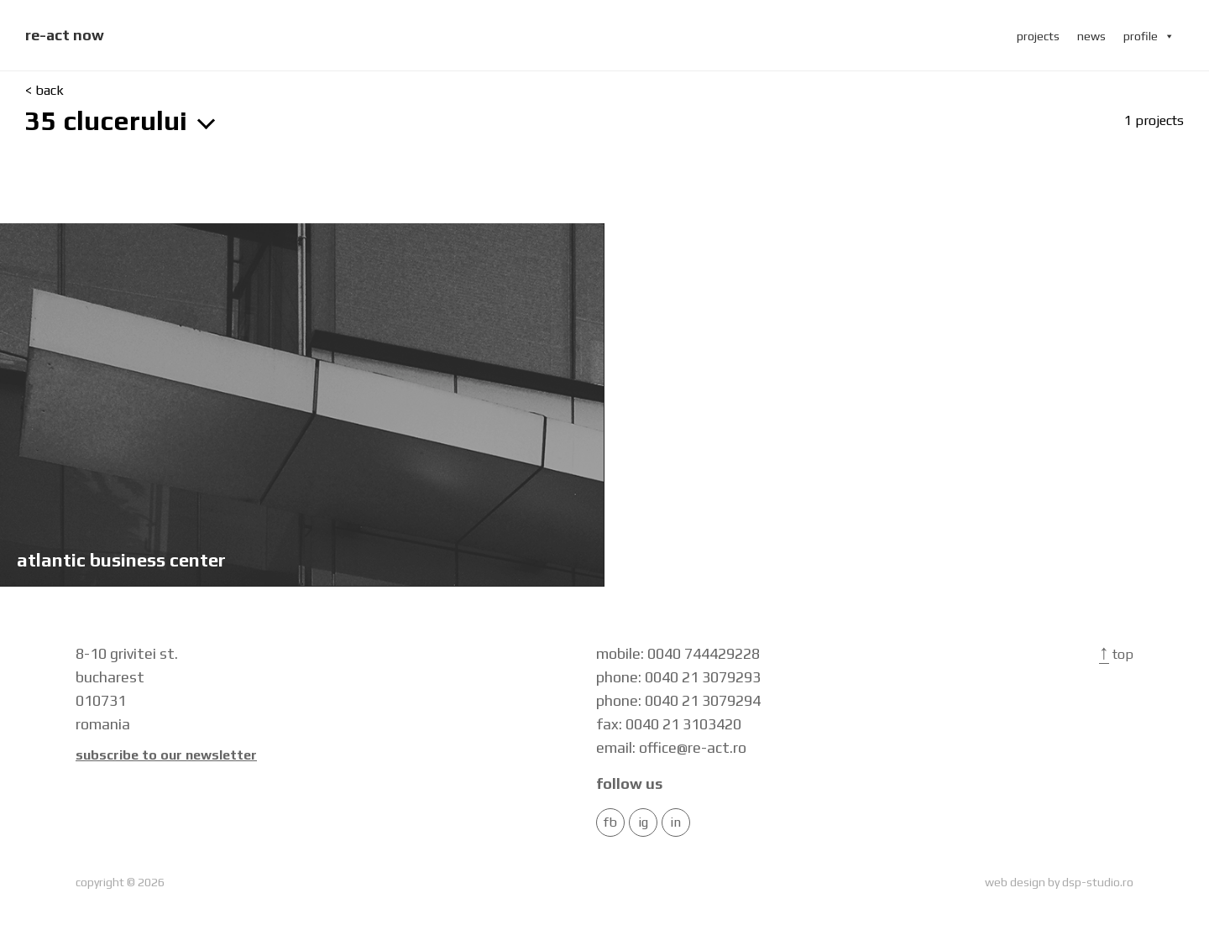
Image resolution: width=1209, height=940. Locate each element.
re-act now (64, 35)
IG (643, 822)
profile (1149, 36)
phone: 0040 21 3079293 (678, 677)
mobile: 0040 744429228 (678, 653)
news (1091, 36)
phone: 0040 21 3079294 (678, 700)
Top (1116, 654)
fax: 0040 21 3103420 (668, 724)
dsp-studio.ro (1097, 882)
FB (610, 822)
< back (44, 90)
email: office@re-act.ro (671, 747)
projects (1038, 36)
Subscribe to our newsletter (166, 755)
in (675, 822)
